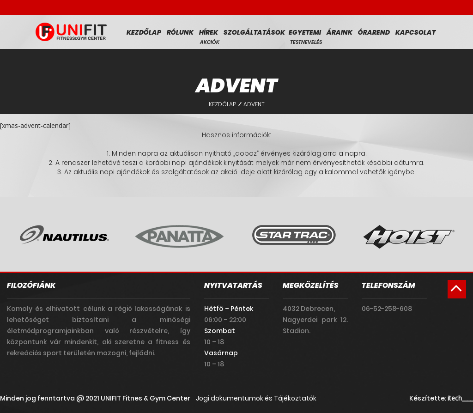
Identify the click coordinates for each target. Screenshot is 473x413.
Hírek (208, 32)
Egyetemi (305, 32)
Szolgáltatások (254, 32)
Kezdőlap (144, 32)
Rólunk (180, 32)
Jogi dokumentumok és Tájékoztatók (256, 398)
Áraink (339, 32)
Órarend (374, 32)
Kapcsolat (415, 32)
